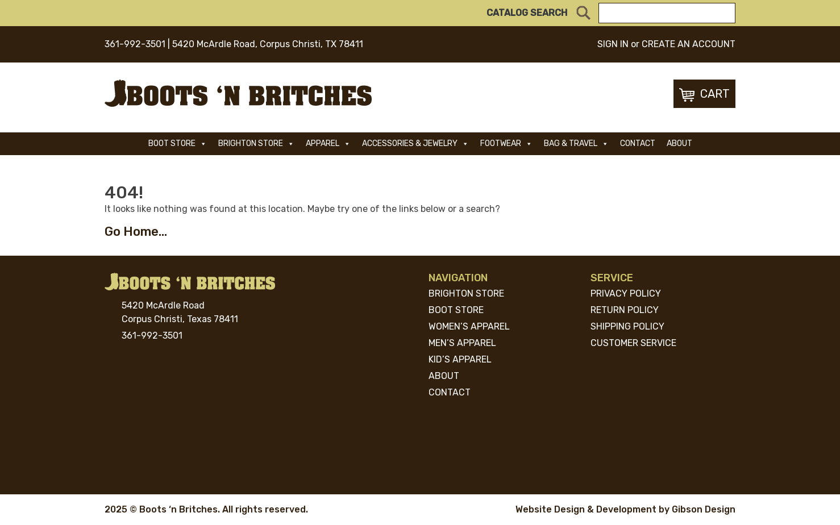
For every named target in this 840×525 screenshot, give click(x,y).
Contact (637, 143)
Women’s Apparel (469, 326)
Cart (704, 94)
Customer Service (633, 343)
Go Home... (136, 231)
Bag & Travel (576, 143)
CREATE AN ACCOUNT (688, 44)
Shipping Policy (627, 326)
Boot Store (177, 143)
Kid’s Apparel (460, 359)
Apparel (328, 143)
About (679, 143)
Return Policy (625, 310)
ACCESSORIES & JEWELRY (415, 143)
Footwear (506, 143)
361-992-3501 (135, 44)
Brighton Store (256, 143)
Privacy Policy (626, 293)
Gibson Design (703, 509)
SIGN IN (613, 44)
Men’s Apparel (462, 343)
